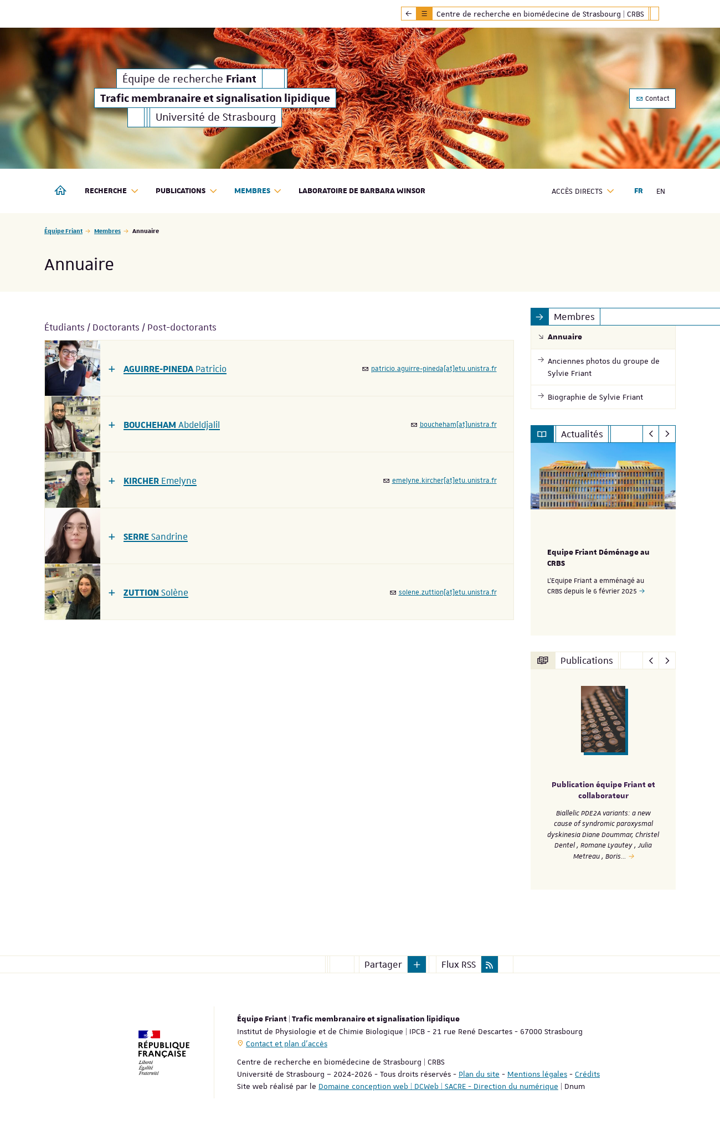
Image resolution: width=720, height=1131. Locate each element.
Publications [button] (187, 191)
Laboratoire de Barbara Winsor (362, 191)
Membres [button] (258, 191)
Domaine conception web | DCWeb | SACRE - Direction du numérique (438, 1086)
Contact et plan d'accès (286, 1043)
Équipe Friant (63, 230)
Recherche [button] (112, 191)
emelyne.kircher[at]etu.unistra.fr (444, 480)
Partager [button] (383, 964)
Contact (652, 98)
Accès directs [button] (583, 191)
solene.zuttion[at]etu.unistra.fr (448, 592)
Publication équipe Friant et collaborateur (603, 790)
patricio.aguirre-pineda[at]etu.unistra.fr (434, 368)
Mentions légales (537, 1073)
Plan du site (479, 1073)
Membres (107, 230)
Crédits (587, 1073)
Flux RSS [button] (458, 964)
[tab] (279, 368)
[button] (168, 368)
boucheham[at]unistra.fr (458, 424)
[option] (603, 539)
